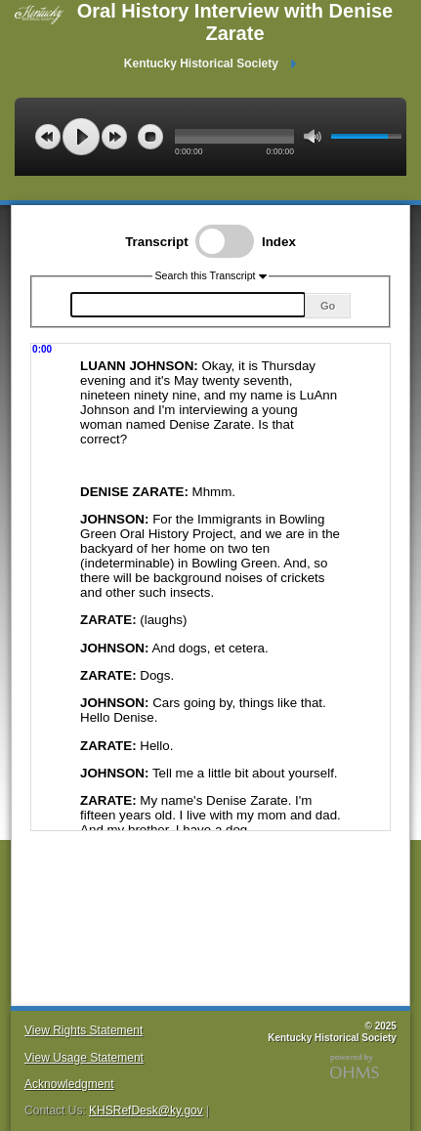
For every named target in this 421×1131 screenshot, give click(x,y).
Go (327, 306)
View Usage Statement (84, 1058)
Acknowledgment (68, 1084)
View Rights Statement (83, 1030)
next (114, 136)
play (81, 136)
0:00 (42, 349)
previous (48, 136)
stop (150, 136)
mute (312, 136)
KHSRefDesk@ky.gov (146, 1110)
